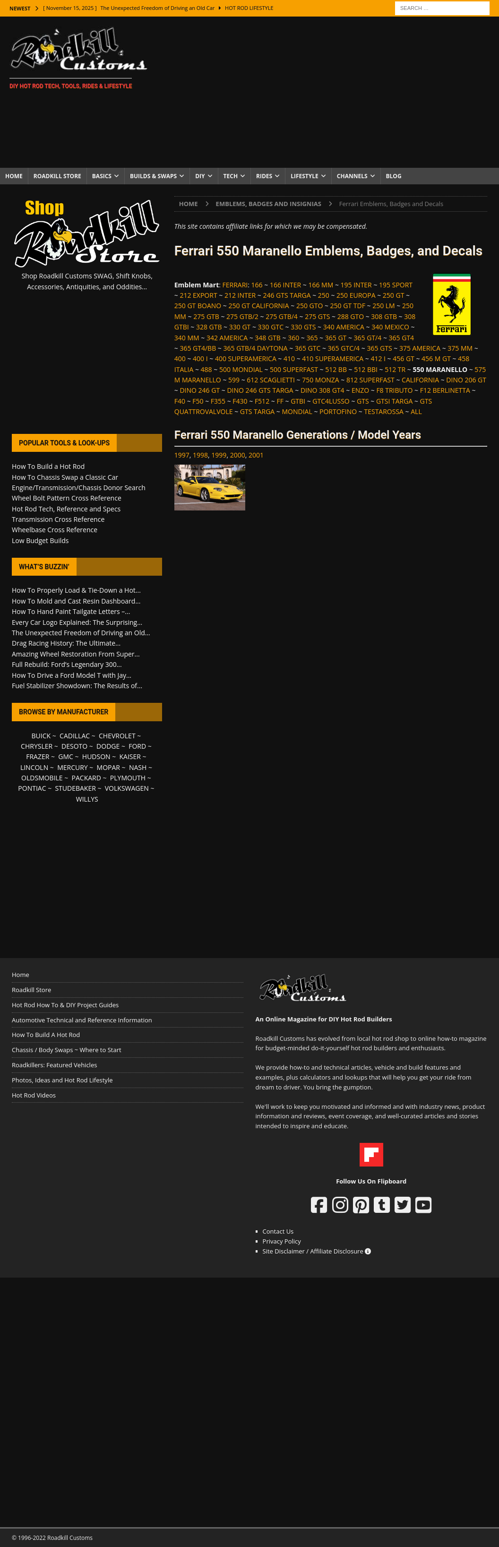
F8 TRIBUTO (394, 390)
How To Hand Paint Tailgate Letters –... (71, 611)
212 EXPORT (198, 295)
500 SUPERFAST (294, 369)
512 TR (395, 369)
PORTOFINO (338, 411)
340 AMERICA (343, 326)
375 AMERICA (419, 348)
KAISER (130, 756)
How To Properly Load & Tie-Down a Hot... (76, 590)
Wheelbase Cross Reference (54, 529)
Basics (102, 176)
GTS (363, 401)
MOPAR (108, 767)
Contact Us (278, 1231)
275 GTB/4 (282, 316)
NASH (137, 767)
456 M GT (436, 358)
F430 (239, 401)
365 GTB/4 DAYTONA (255, 348)
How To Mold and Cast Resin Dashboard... (76, 600)
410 (289, 358)
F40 (179, 401)
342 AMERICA (227, 337)
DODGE (108, 746)
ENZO (360, 390)
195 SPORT (396, 284)
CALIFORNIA (420, 379)
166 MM (320, 284)
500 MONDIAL (241, 369)
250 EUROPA (355, 295)
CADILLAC (75, 735)
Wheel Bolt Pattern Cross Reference (66, 497)
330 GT (240, 326)
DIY (200, 176)
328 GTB (209, 326)
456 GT (403, 358)
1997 (181, 454)
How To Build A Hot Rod (46, 1034)
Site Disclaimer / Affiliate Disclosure (317, 1251)
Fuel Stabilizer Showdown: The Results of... (77, 685)
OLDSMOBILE (42, 777)
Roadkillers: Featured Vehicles (54, 1065)
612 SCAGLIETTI (271, 379)
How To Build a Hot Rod (48, 466)
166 (257, 284)
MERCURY (72, 767)
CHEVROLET (117, 735)
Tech (231, 176)
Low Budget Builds (40, 540)
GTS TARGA (257, 411)
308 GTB (384, 316)
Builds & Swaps (153, 176)
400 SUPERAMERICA (245, 358)
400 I (200, 358)
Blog (394, 176)
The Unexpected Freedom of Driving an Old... (81, 632)
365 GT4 (401, 337)
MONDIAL (297, 411)
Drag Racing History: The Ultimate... (66, 643)
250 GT (393, 295)
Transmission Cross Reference (58, 519)
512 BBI (366, 369)
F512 (262, 401)
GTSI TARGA (394, 401)
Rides (264, 176)
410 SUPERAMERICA (332, 358)
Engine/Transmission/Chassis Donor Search (79, 487)
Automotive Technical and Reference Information (82, 1020)
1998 (200, 454)
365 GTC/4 (344, 348)
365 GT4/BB (198, 348)
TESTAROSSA (383, 411)
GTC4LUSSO (330, 401)
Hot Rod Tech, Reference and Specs (66, 508)
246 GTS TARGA (286, 295)
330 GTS (303, 326)
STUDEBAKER (75, 788)
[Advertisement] (330, 92)
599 (234, 379)
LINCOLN (34, 767)
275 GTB (206, 316)
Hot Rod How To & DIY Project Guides (65, 1005)
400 (180, 358)
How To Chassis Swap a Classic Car (65, 477)
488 (206, 369)
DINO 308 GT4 (322, 390)
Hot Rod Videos (34, 1095)
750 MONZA (320, 379)
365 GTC (307, 348)
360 (293, 337)
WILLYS (87, 799)
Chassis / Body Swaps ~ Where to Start (66, 1050)
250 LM (383, 305)
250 (323, 295)
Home (14, 176)
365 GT (336, 337)
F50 (197, 401)
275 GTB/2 (242, 316)
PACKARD (86, 777)
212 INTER (240, 295)
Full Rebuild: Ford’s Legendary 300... (67, 664)
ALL (416, 411)
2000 (237, 454)
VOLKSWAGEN (127, 788)
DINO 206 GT (466, 379)
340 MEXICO (390, 326)
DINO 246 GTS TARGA (260, 390)
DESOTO (74, 746)
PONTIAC (32, 788)
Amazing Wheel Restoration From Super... (76, 653)
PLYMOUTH (128, 777)
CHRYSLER (36, 746)
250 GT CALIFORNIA (258, 305)
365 (312, 337)
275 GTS (317, 316)
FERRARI (235, 284)
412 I (378, 358)
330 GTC (271, 326)
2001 (256, 454)
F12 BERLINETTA (445, 390)
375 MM (460, 348)
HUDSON (96, 756)
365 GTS (379, 348)
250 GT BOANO (197, 305)
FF (279, 401)
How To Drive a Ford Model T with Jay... (71, 675)
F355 (218, 401)
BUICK (41, 735)
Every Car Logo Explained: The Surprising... (77, 622)
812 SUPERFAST (370, 379)
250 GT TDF (347, 305)
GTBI (298, 401)
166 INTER (285, 284)
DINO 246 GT (200, 390)
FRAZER (37, 756)
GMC (65, 756)
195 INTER (356, 284)
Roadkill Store (57, 176)
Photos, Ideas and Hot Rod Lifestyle (62, 1080)
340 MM (186, 337)
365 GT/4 (368, 337)
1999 (218, 454)
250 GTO (309, 305)
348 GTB (268, 337)
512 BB (336, 369)
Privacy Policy (282, 1241)
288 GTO (350, 316)
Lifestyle (304, 176)
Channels (352, 176)
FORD (137, 746)
